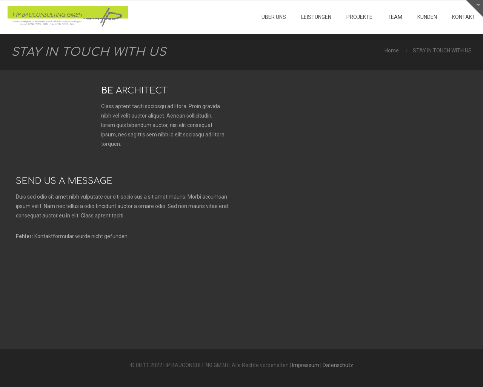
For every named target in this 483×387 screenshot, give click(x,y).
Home (392, 50)
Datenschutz (338, 365)
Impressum (305, 365)
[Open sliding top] (474, 8)
